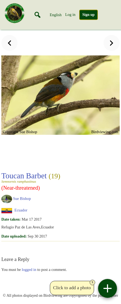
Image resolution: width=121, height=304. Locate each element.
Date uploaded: (14, 236)
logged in (29, 269)
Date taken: (11, 219)
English (55, 15)
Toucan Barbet (30, 177)
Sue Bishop (22, 198)
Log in (70, 14)
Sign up (88, 15)
